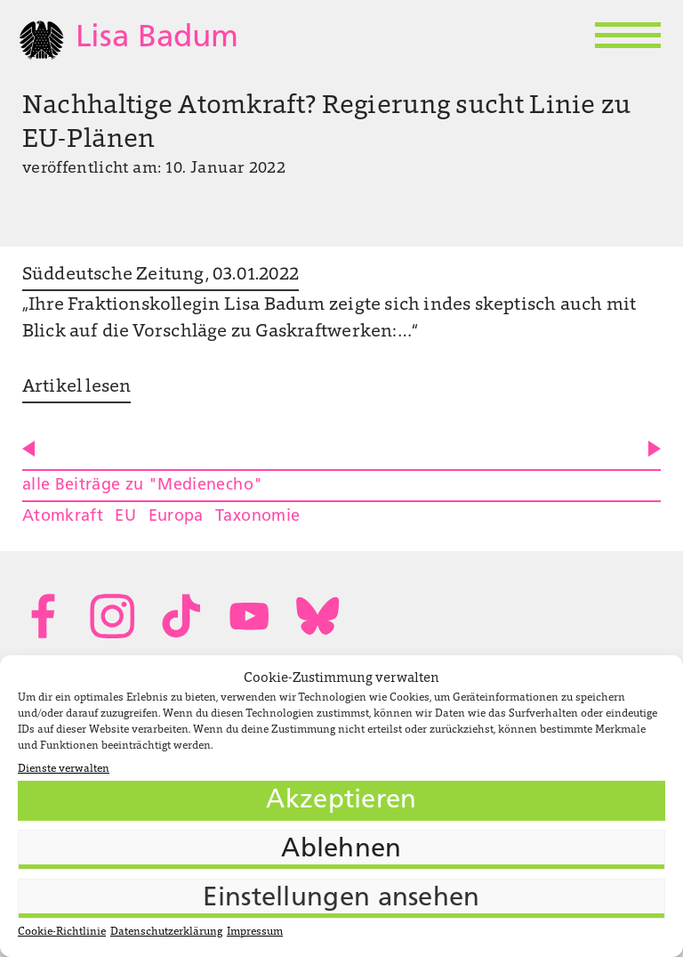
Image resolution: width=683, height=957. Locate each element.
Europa (176, 516)
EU (125, 516)
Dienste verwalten (63, 769)
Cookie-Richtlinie (62, 932)
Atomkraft (62, 516)
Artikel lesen (77, 387)
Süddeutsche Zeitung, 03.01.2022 (160, 275)
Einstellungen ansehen (341, 899)
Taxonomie (257, 516)
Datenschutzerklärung (166, 932)
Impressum (255, 932)
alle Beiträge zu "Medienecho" (142, 485)
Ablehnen (341, 850)
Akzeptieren (341, 801)
